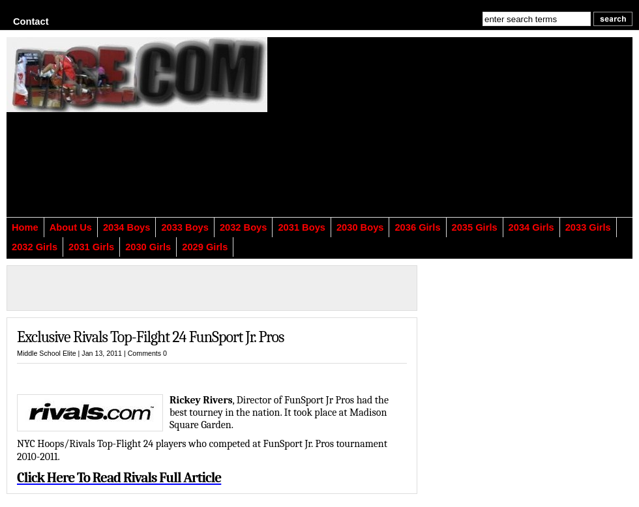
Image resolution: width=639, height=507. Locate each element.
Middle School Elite (46, 353)
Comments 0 (147, 353)
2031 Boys (301, 227)
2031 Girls (91, 247)
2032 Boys (243, 227)
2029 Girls (205, 247)
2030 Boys (360, 227)
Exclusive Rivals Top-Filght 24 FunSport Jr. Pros (150, 337)
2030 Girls (148, 247)
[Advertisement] (410, 134)
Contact (31, 21)
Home (25, 227)
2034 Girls (531, 227)
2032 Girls (34, 247)
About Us (71, 227)
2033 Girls (588, 227)
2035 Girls (475, 227)
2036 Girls (417, 227)
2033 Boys (185, 227)
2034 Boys (127, 227)
